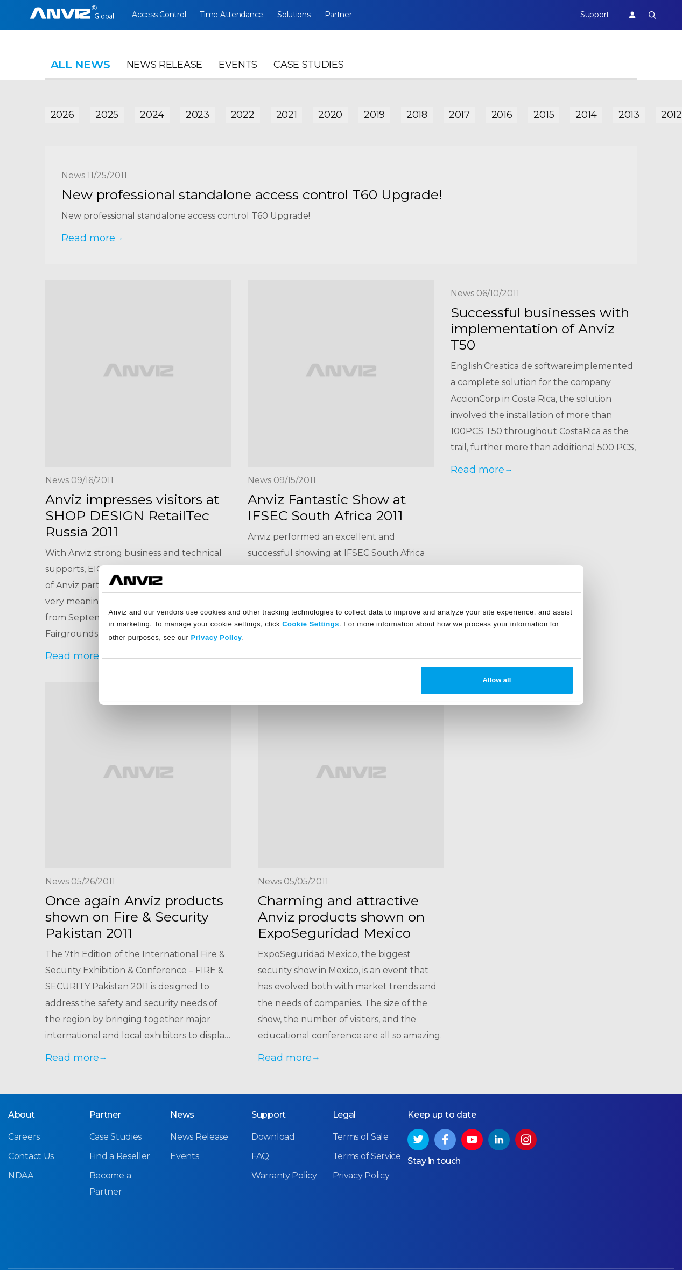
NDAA (20, 1178)
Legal (344, 1117)
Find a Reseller (120, 1158)
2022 (243, 114)
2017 (459, 114)
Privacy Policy (216, 637)
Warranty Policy (284, 1178)
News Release (164, 68)
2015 (543, 114)
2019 (374, 114)
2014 (586, 114)
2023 (197, 114)
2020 (330, 114)
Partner (341, 14)
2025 (106, 114)
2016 (501, 114)
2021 (286, 114)
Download (273, 1139)
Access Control (159, 14)
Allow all (497, 680)
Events (238, 68)
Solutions (296, 14)
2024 (152, 114)
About (21, 1117)
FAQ (260, 1158)
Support (593, 14)
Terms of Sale (361, 1139)
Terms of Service (367, 1158)
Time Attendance (233, 14)
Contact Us (31, 1158)
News (182, 1117)
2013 (628, 114)
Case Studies (308, 68)
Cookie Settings (310, 624)
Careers (24, 1139)
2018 (416, 114)
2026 (62, 114)
